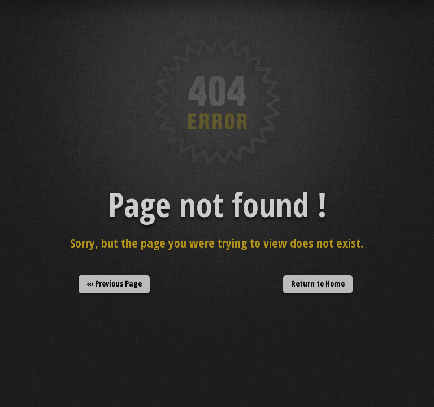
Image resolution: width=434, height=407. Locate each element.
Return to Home (318, 283)
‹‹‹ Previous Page (114, 283)
